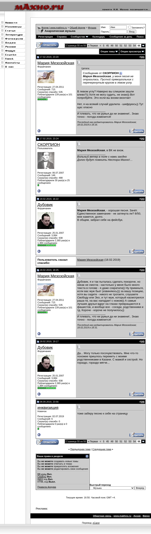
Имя (103, 27)
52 (125, 45)
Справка (62, 36)
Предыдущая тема (80, 449)
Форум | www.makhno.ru (54, 27)
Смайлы (41, 476)
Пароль (105, 31)
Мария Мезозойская (55, 63)
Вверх (146, 516)
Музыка (92, 27)
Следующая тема (101, 449)
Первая (93, 45)
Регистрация (45, 36)
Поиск (140, 36)
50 (116, 45)
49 (112, 45)
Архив (137, 516)
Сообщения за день (121, 36)
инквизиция (47, 407)
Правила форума (46, 487)
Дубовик (45, 204)
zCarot (96, 523)
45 (107, 45)
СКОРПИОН (48, 144)
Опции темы (107, 51)
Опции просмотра (131, 51)
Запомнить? (136, 27)
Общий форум (77, 27)
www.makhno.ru (123, 516)
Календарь (98, 36)
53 (130, 45)
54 (134, 45)
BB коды (42, 474)
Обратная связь (102, 516)
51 (121, 45)
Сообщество (79, 36)
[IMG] (40, 479)
